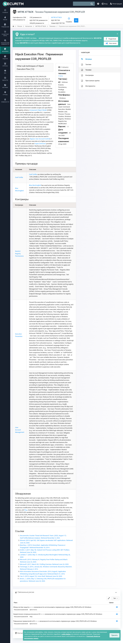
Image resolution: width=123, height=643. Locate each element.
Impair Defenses (40, 143)
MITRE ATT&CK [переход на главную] (40, 26)
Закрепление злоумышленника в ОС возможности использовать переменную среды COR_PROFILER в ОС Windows (57, 614)
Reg (25, 510)
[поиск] (91, 4)
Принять (114, 635)
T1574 (60, 76)
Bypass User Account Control (40, 139)
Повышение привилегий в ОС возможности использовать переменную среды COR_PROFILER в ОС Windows (55, 621)
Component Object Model (38, 110)
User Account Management (19, 430)
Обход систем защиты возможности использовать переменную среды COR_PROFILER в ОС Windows (52, 607)
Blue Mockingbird (35, 185)
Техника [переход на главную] (52, 26)
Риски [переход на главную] (19, 26)
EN (76, 20)
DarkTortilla (19, 177)
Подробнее (110, 39)
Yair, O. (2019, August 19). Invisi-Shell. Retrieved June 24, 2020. (41, 576)
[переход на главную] (13, 26)
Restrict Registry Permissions (19, 253)
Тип (114, 598)
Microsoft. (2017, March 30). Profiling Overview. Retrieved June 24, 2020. (44, 564)
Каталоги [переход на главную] (28, 26)
